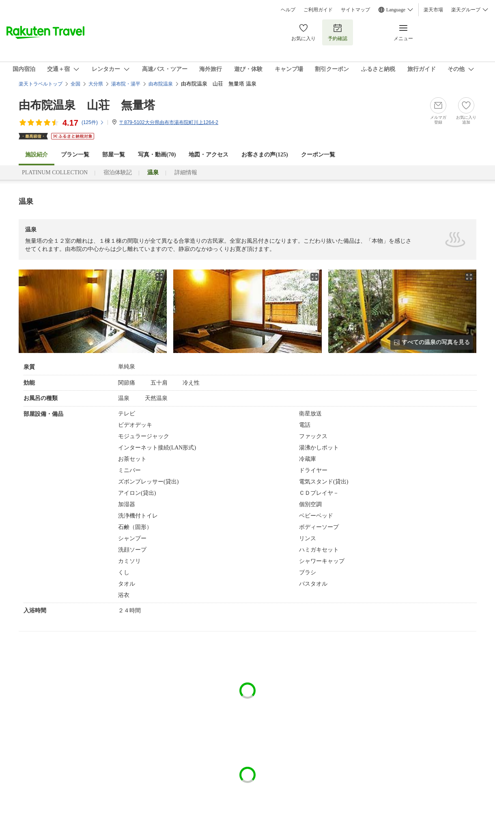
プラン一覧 (75, 155)
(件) (93, 122)
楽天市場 (433, 10)
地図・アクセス (208, 155)
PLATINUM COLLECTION (55, 172)
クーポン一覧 (318, 155)
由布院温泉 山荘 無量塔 (87, 105)
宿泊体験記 (117, 172)
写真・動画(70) (157, 155)
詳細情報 (185, 172)
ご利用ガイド (318, 10)
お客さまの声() (264, 155)
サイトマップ (355, 10)
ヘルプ (288, 10)
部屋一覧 (113, 155)
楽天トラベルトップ (40, 84)
